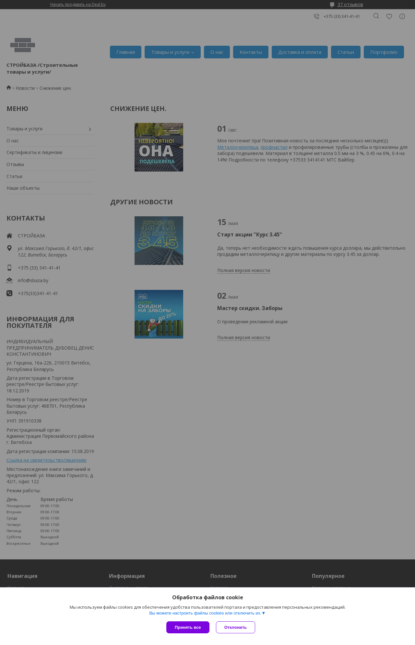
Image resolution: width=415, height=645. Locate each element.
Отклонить (235, 627)
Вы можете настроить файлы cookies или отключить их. (205, 613)
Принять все (188, 627)
